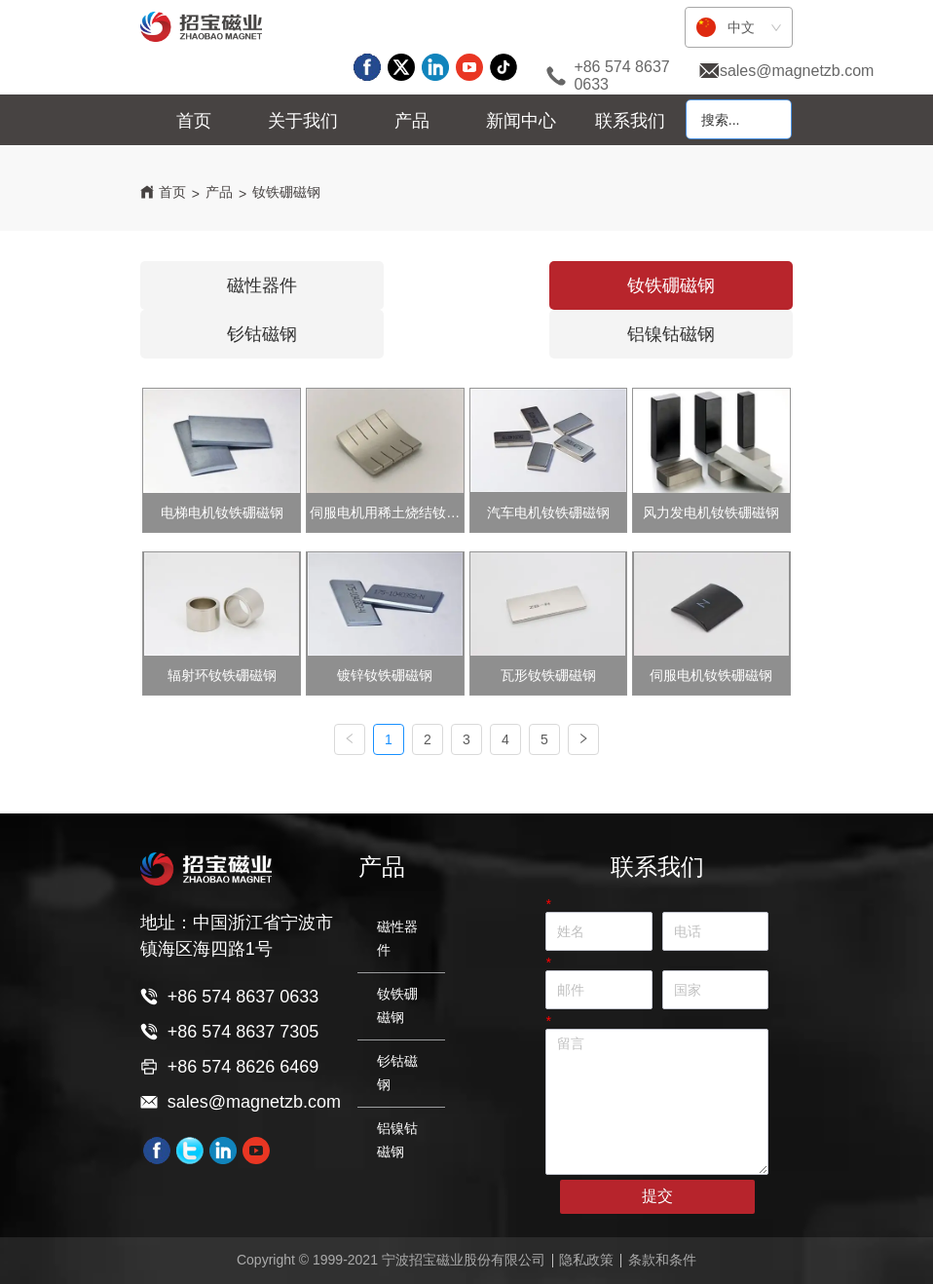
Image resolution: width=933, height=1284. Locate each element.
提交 (657, 1196)
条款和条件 (662, 1259)
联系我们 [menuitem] (630, 121)
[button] (302, 120)
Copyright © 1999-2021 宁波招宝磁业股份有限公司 (391, 1259)
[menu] (412, 120)
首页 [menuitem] (193, 121)
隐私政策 (586, 1259)
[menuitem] (302, 120)
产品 (219, 192)
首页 (172, 192)
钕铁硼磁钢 (286, 192)
